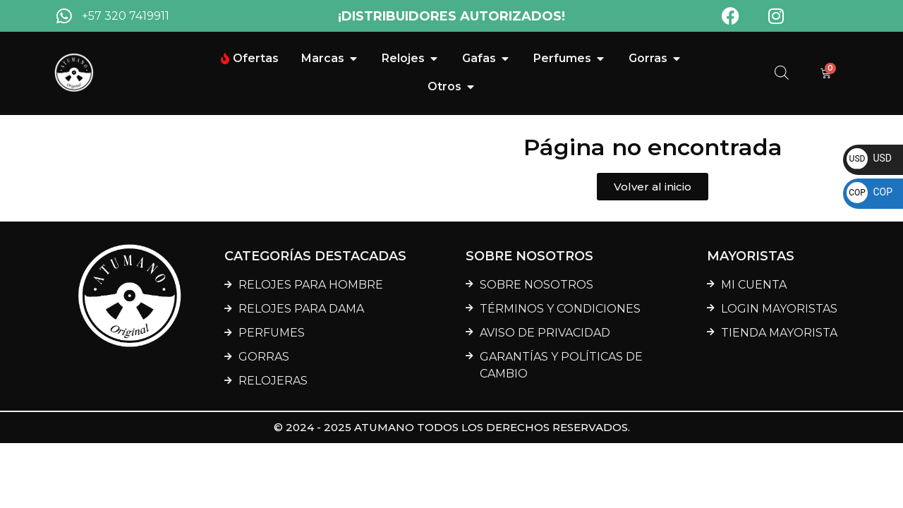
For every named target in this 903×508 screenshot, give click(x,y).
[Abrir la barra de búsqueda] (782, 73)
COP (869, 192)
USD (869, 158)
